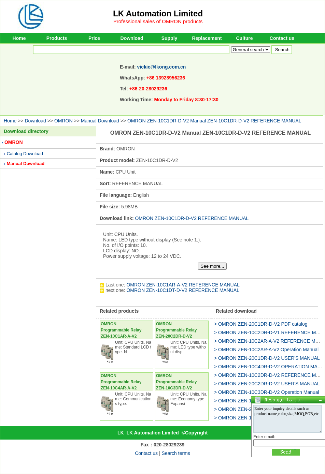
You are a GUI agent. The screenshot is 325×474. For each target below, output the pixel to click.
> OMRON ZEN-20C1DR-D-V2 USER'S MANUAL (267, 358)
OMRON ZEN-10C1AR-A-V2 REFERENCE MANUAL (182, 284)
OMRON (63, 120)
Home (19, 38)
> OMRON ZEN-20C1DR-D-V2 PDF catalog (260, 324)
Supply (169, 38)
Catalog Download (25, 153)
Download (132, 38)
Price (94, 38)
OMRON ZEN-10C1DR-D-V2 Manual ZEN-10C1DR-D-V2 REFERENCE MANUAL (214, 120)
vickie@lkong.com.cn (161, 67)
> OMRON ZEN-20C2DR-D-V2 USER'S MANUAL (267, 383)
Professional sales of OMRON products (158, 21)
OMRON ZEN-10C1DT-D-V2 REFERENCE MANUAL (182, 290)
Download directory (26, 131)
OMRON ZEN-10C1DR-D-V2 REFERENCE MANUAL (192, 218)
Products (56, 38)
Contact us (282, 38)
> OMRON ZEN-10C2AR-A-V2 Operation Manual (266, 349)
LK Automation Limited (158, 13)
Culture (244, 38)
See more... (212, 266)
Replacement (207, 38)
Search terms (176, 453)
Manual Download (100, 120)
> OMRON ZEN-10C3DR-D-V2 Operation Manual (266, 392)
